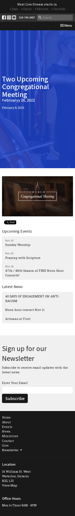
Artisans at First (17, 319)
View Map (9, 485)
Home (6, 417)
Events (7, 427)
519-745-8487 (27, 17)
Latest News (12, 286)
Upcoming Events (17, 231)
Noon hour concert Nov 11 (25, 310)
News (6, 431)
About (6, 422)
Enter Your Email (15, 383)
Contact (8, 441)
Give (5, 445)
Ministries (10, 436)
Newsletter (12, 450)
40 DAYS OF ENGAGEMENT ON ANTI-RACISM (32, 298)
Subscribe (15, 398)
